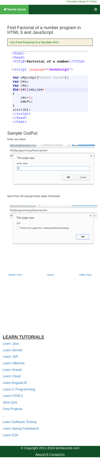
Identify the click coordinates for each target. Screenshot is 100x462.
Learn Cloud (12, 376)
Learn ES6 (10, 435)
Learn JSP (10, 356)
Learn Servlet (12, 350)
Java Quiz (10, 402)
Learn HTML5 (13, 396)
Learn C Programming (19, 389)
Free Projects (12, 409)
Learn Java (11, 343)
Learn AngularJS (15, 383)
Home (50, 274)
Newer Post (15, 274)
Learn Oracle (12, 370)
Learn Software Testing (19, 422)
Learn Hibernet (13, 363)
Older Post (85, 274)
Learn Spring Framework (21, 428)
